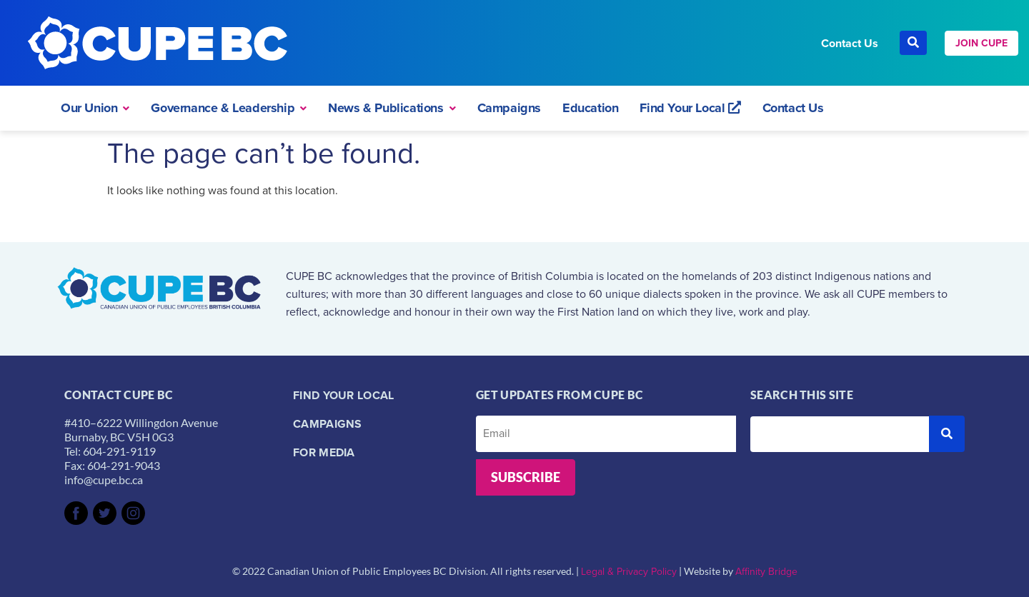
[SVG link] (76, 513)
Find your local (343, 395)
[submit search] (947, 434)
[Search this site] (839, 434)
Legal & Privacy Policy (629, 571)
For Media (324, 452)
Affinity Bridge (766, 571)
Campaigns (327, 424)
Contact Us (849, 43)
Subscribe (525, 477)
